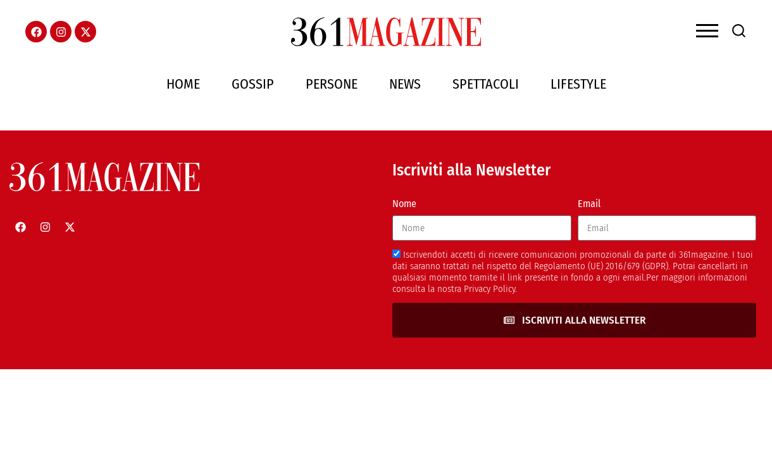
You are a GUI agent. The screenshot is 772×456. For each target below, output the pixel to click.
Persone (332, 83)
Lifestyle (578, 83)
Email (589, 204)
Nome (404, 204)
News (405, 83)
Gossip (253, 83)
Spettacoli (485, 83)
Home (183, 83)
